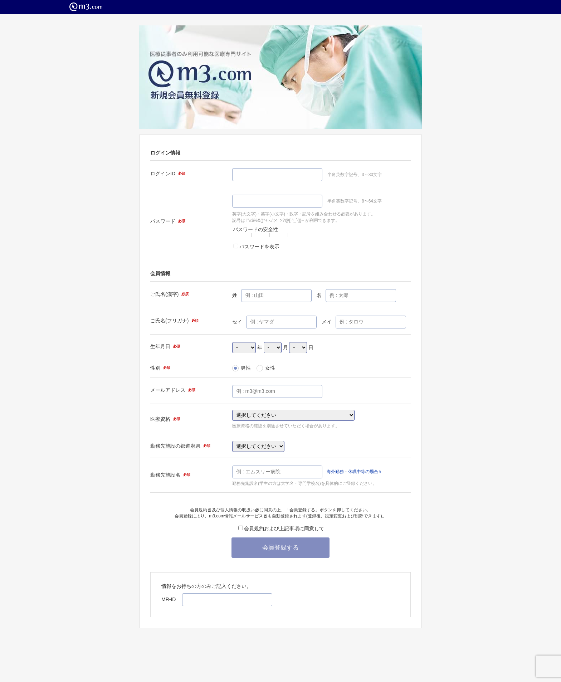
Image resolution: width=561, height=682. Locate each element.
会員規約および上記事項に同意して (281, 528)
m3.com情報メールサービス (238, 515)
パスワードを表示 (256, 246)
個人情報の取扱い (239, 509)
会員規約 (200, 509)
